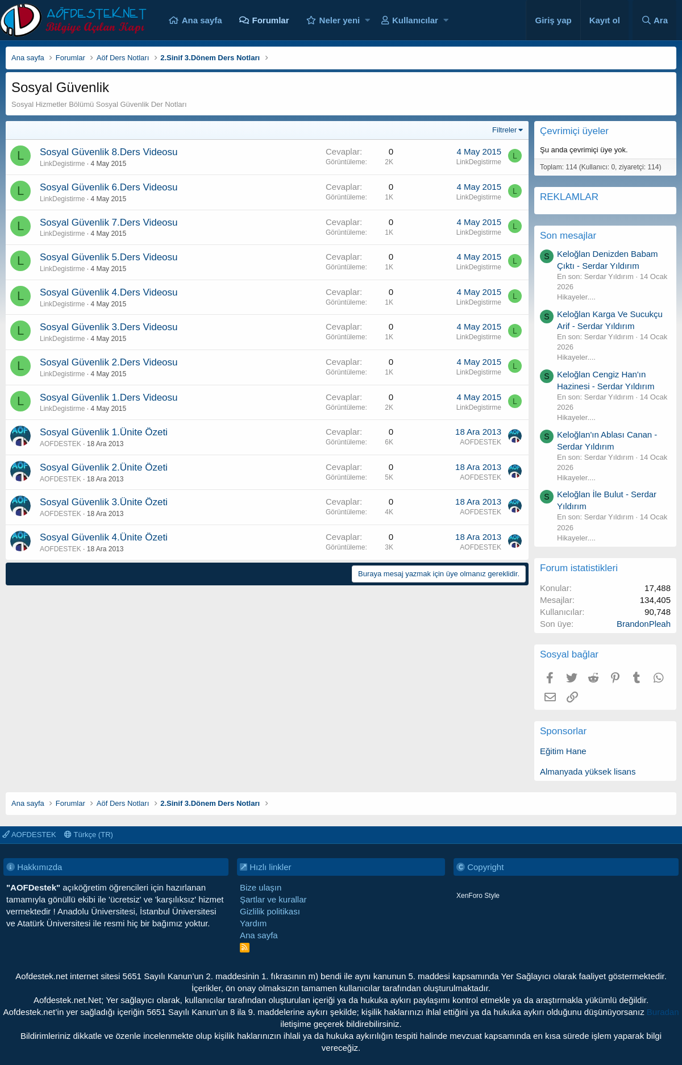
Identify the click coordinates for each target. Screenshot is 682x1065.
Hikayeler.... (576, 297)
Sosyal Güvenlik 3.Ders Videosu (109, 327)
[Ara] (654, 20)
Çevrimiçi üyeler (574, 131)
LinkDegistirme (62, 164)
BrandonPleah (644, 624)
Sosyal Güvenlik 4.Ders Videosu (109, 292)
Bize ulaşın (260, 887)
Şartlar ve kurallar (273, 899)
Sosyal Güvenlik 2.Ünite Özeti (104, 467)
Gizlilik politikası (270, 911)
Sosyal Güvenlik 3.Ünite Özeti (104, 502)
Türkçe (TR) (88, 834)
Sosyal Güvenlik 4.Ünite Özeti (104, 537)
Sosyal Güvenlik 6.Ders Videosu (109, 187)
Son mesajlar (568, 235)
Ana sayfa (202, 20)
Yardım (253, 923)
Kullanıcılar (415, 20)
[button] (367, 20)
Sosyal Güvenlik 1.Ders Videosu (109, 397)
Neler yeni (339, 20)
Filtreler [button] (504, 130)
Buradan (663, 1012)
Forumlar (270, 20)
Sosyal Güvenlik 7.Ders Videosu (109, 222)
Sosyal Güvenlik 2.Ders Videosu (109, 362)
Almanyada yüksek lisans (587, 771)
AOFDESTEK (60, 444)
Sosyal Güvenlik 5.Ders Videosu (109, 257)
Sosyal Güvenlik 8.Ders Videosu (109, 152)
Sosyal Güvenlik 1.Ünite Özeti (104, 432)
